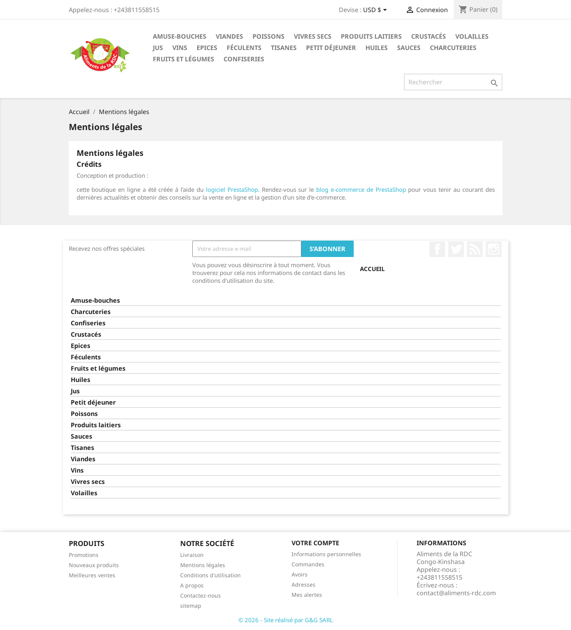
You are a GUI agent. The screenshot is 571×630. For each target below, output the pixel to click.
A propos (192, 585)
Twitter (456, 249)
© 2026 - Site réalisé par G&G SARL (285, 620)
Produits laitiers (371, 36)
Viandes (229, 36)
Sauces (409, 47)
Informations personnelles (326, 554)
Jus (158, 47)
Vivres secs (312, 36)
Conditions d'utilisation (210, 575)
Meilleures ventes (92, 575)
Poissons (268, 36)
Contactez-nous (200, 595)
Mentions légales (202, 565)
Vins (179, 47)
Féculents (244, 47)
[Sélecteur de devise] (376, 10)
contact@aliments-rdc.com (456, 593)
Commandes (308, 564)
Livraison (192, 555)
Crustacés (428, 36)
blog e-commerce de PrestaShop (361, 189)
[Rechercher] (453, 82)
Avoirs (300, 574)
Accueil (372, 269)
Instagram (493, 249)
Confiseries (244, 59)
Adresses (303, 584)
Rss (475, 249)
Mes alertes (307, 594)
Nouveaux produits (94, 565)
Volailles (472, 36)
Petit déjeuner (331, 47)
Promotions (83, 555)
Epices (207, 47)
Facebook (437, 249)
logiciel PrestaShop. (234, 189)
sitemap (190, 605)
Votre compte (315, 543)
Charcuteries (453, 47)
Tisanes (284, 47)
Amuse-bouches (179, 36)
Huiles (376, 47)
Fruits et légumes (183, 59)
